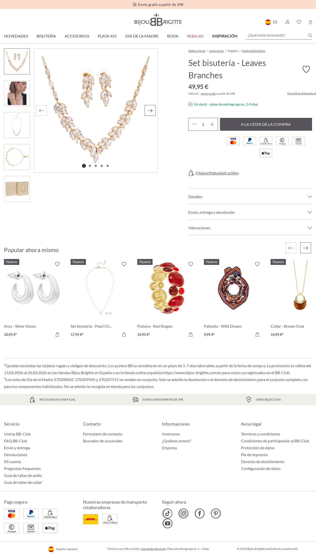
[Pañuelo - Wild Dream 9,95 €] (233, 300)
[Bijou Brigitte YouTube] (167, 523)
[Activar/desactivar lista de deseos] (306, 69)
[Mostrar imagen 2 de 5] (90, 166)
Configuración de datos (261, 468)
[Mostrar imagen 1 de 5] (84, 166)
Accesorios (77, 36)
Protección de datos (258, 447)
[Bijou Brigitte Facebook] (199, 513)
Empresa (169, 447)
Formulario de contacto (102, 433)
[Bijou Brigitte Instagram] (183, 513)
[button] (287, 22)
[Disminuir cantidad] (194, 124)
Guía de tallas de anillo (23, 475)
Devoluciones (15, 454)
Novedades (16, 36)
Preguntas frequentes (22, 468)
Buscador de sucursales (102, 440)
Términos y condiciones (260, 433)
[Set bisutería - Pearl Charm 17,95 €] (100, 300)
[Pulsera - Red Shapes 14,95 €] (167, 300)
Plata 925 (107, 36)
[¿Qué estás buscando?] (279, 35)
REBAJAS (195, 36)
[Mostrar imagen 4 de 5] (102, 166)
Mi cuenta (12, 461)
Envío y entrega (17, 447)
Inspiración (224, 36)
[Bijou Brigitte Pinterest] (215, 513)
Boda (172, 36)
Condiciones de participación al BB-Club (275, 440)
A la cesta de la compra (266, 124)
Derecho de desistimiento (262, 461)
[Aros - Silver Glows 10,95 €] (33, 300)
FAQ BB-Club (15, 440)
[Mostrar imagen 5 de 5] (108, 166)
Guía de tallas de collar (23, 482)
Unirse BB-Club (17, 433)
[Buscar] (310, 35)
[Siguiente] (150, 110)
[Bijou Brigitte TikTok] (167, 513)
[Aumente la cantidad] (212, 124)
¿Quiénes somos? (176, 440)
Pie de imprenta (254, 454)
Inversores (171, 433)
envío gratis (208, 93)
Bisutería (46, 36)
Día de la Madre (141, 36)
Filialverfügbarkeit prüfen (217, 173)
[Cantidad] (203, 124)
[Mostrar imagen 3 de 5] (96, 166)
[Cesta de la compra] (310, 22)
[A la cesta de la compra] (57, 334)
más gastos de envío (153, 549)
